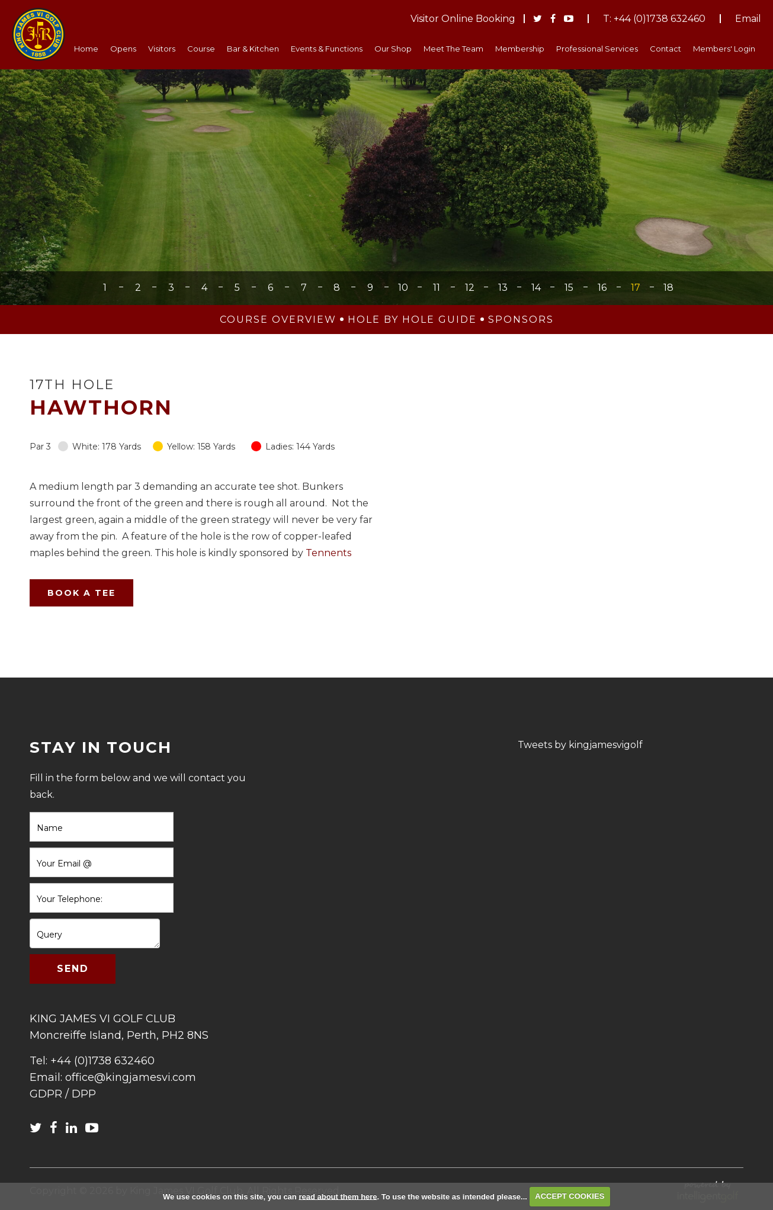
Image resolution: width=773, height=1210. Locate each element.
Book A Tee (81, 593)
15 (568, 287)
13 (503, 287)
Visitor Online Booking (462, 18)
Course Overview (278, 319)
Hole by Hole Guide (412, 319)
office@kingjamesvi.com (130, 1077)
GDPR (46, 1093)
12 (469, 287)
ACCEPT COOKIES (569, 1196)
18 (668, 287)
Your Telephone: (69, 899)
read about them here (338, 1196)
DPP (84, 1093)
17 (635, 287)
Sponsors (521, 319)
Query (49, 934)
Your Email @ (64, 863)
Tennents (328, 553)
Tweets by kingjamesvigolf (580, 744)
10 (403, 287)
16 (602, 287)
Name (50, 828)
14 (536, 287)
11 (436, 287)
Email (748, 18)
